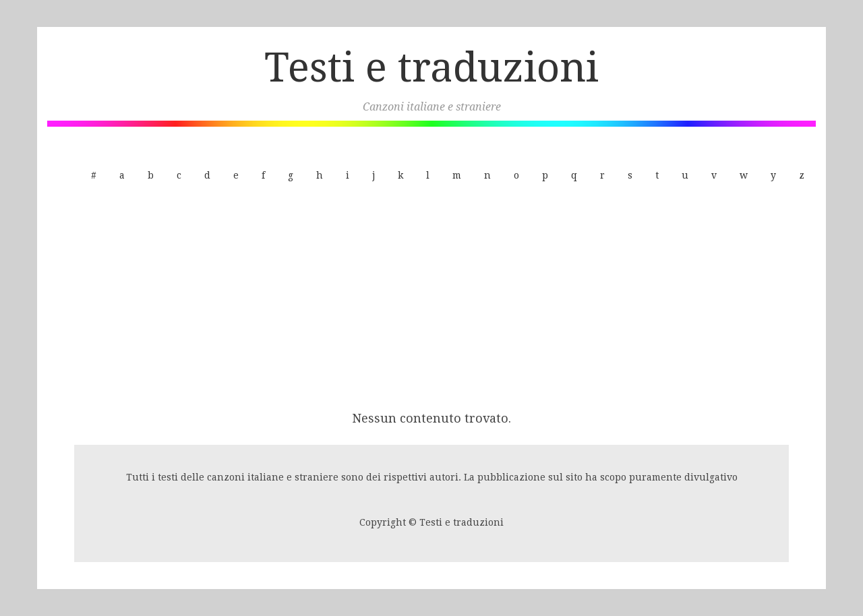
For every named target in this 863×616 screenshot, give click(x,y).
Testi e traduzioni (431, 67)
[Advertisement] (431, 298)
